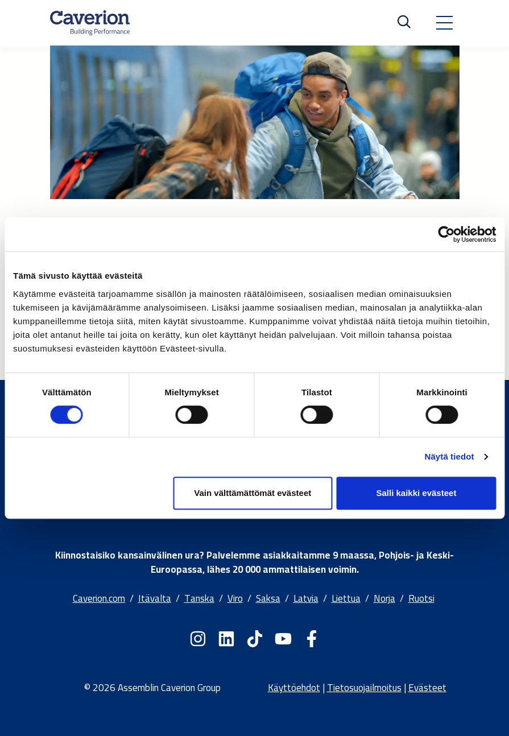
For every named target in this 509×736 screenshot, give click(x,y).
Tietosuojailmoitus (364, 688)
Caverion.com (99, 598)
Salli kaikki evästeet (416, 493)
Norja (384, 598)
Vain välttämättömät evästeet (252, 493)
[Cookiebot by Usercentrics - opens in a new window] (446, 234)
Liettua (346, 598)
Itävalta (154, 598)
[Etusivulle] (90, 23)
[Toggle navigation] (444, 23)
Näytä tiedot (449, 456)
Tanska (199, 598)
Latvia (305, 598)
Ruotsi (421, 598)
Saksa (268, 598)
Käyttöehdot (294, 688)
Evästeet (427, 688)
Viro (235, 598)
